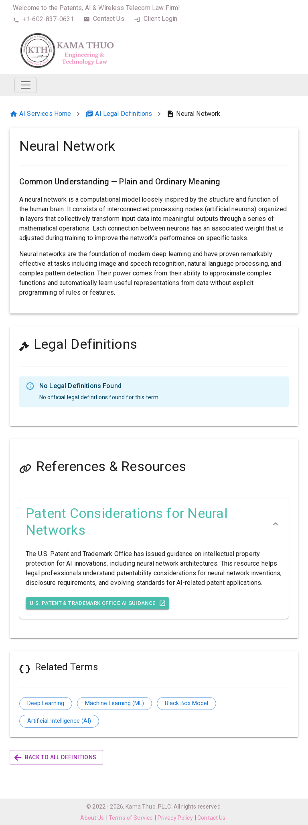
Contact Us (108, 18)
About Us (92, 818)
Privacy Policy (175, 818)
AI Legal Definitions (118, 114)
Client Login (161, 18)
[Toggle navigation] (25, 85)
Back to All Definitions (56, 757)
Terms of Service (131, 818)
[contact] (86, 19)
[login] (137, 19)
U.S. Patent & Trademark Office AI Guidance (97, 603)
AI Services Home (40, 114)
